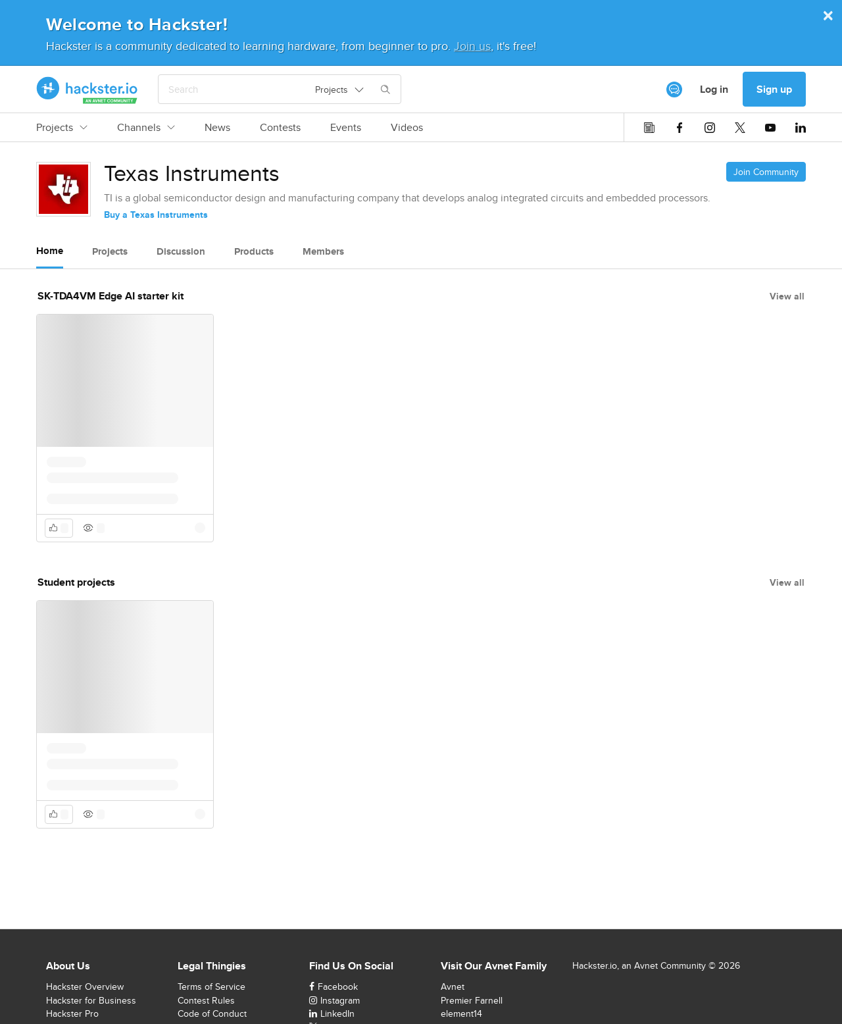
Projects (61, 127)
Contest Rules (206, 1000)
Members (323, 251)
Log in (714, 89)
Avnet (452, 986)
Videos (407, 127)
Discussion (181, 251)
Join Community (766, 171)
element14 (461, 1013)
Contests (280, 127)
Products (254, 251)
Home (49, 250)
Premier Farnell (472, 1000)
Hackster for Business (91, 1000)
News (217, 127)
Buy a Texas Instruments (156, 214)
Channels (146, 127)
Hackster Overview (85, 986)
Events (345, 127)
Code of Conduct (212, 1013)
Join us (472, 46)
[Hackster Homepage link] (87, 89)
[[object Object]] (674, 89)
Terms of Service (211, 986)
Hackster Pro (72, 1013)
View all (787, 296)
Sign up (774, 89)
